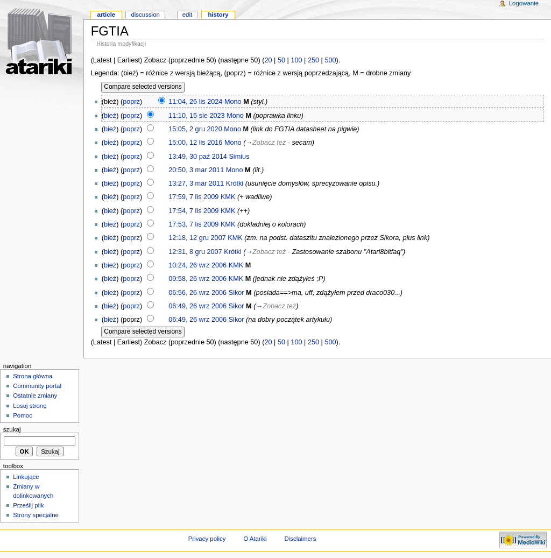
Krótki (234, 183)
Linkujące (26, 477)
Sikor (236, 292)
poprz (131, 101)
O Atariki (254, 538)
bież (110, 115)
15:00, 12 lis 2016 (195, 142)
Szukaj (12, 429)
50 (281, 60)
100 (296, 60)
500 (330, 60)
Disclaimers (300, 538)
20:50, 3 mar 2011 (196, 170)
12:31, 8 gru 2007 (195, 252)
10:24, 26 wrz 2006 (197, 265)
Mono (233, 101)
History (218, 14)
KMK (228, 197)
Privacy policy (207, 538)
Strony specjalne (36, 515)
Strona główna (32, 376)
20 (268, 60)
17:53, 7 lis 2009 (193, 224)
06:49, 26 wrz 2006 (197, 306)
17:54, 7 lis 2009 (193, 211)
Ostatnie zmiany (35, 395)
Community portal (37, 386)
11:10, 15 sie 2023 (196, 115)
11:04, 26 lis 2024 (195, 101)
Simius (239, 156)
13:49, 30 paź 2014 (197, 156)
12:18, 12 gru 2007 (197, 238)
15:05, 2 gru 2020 (195, 129)
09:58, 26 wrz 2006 (197, 278)
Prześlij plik (28, 505)
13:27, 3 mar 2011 (196, 183)
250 (313, 60)
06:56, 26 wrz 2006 (197, 292)
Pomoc (22, 415)
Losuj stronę (29, 405)
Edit (187, 14)
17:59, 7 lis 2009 (193, 197)
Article (106, 14)
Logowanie (524, 3)
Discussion (145, 14)
